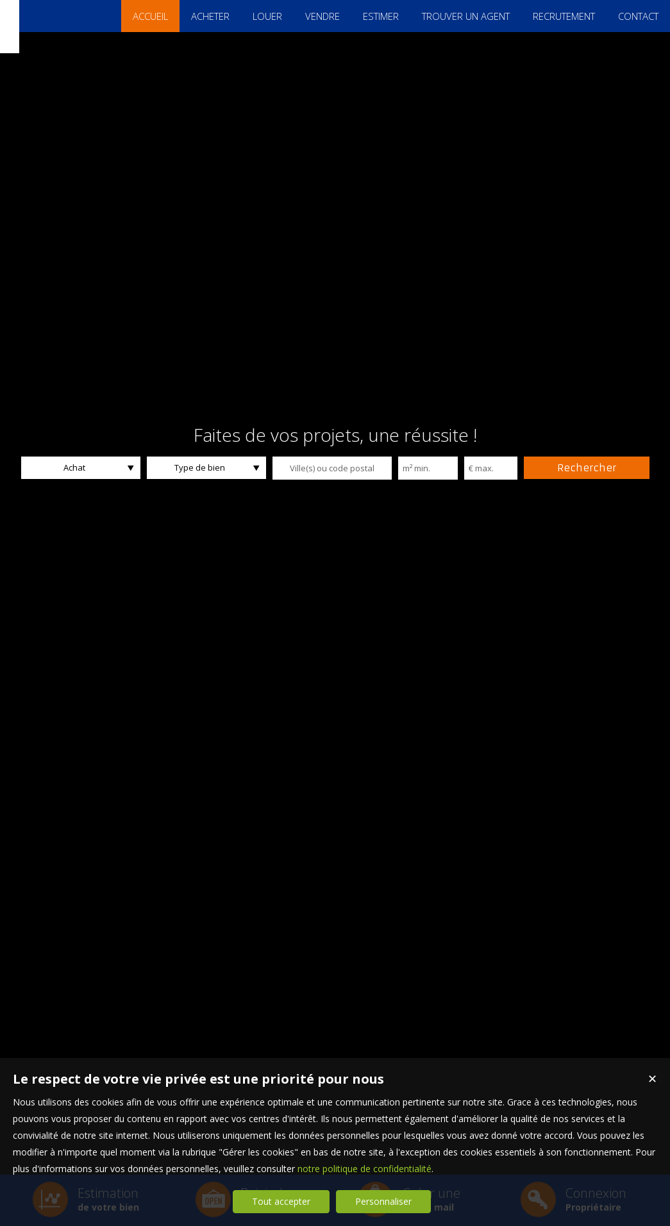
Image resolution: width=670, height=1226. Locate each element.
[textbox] (332, 468)
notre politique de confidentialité (364, 1169)
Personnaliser (383, 1201)
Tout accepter (281, 1201)
